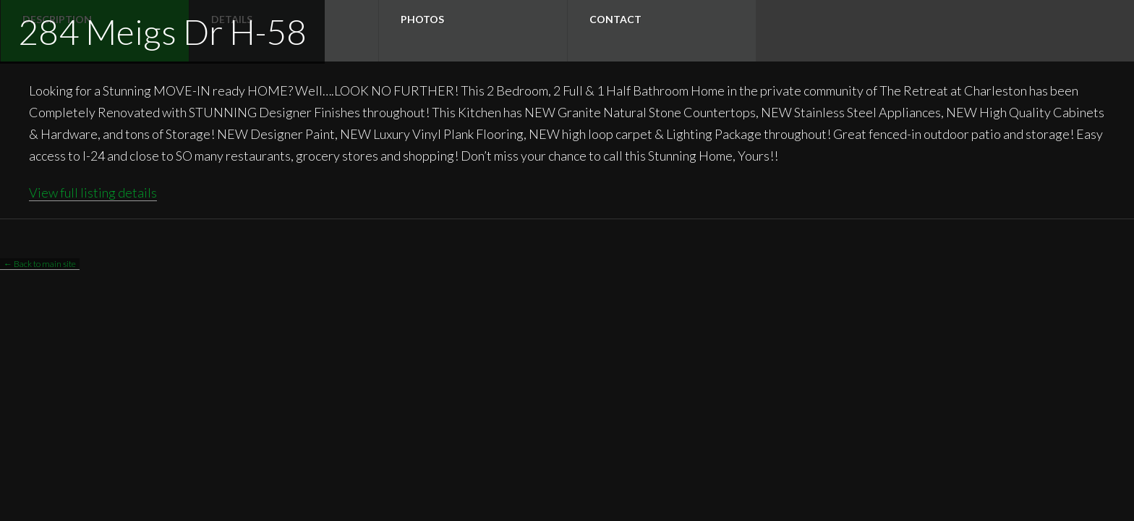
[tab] (472, 31)
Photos (422, 19)
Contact (615, 19)
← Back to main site (40, 263)
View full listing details (93, 192)
